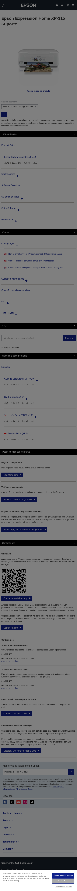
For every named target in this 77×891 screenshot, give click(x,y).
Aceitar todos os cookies (63, 875)
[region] (38, 880)
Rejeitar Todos (63, 881)
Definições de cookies (63, 886)
